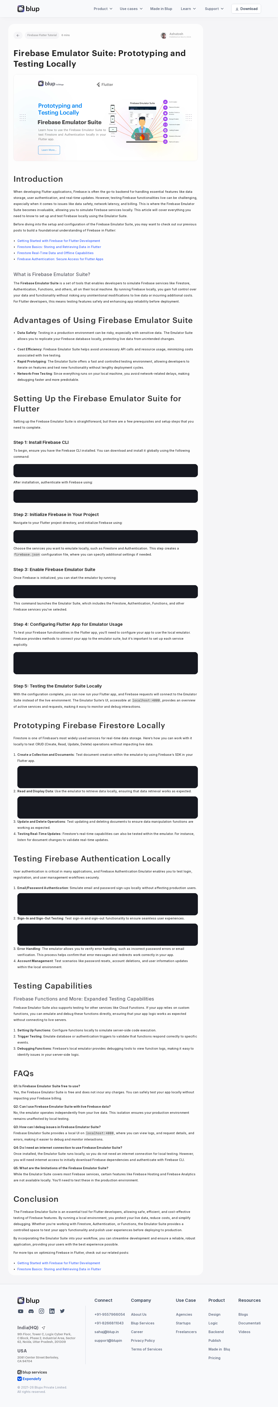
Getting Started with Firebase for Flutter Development (58, 241)
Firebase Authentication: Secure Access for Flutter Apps (60, 259)
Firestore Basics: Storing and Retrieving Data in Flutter (59, 247)
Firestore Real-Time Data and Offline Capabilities (55, 253)
